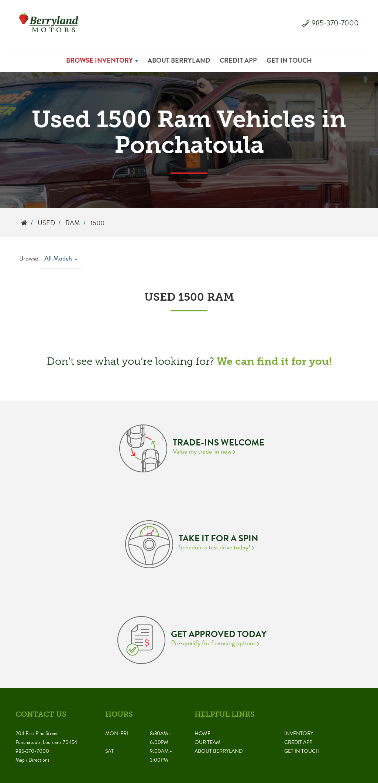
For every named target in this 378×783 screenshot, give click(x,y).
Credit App (238, 60)
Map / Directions (32, 760)
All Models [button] (61, 258)
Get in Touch (289, 60)
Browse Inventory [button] (102, 60)
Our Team (207, 742)
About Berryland (179, 60)
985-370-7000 (335, 22)
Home (202, 733)
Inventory (298, 733)
